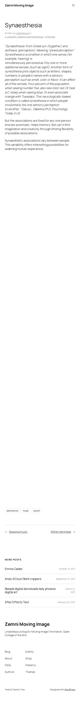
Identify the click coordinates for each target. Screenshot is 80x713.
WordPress (69, 689)
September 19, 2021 (65, 578)
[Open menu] (73, 5)
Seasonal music (18, 532)
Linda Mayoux (22, 33)
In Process (50, 36)
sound (36, 510)
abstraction (12, 510)
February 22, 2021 (66, 602)
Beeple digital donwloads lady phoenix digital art (30, 590)
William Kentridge (61, 532)
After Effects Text (17, 602)
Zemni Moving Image (19, 5)
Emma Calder (14, 569)
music (26, 510)
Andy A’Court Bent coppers (23, 579)
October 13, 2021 (67, 568)
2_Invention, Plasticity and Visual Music (24, 36)
